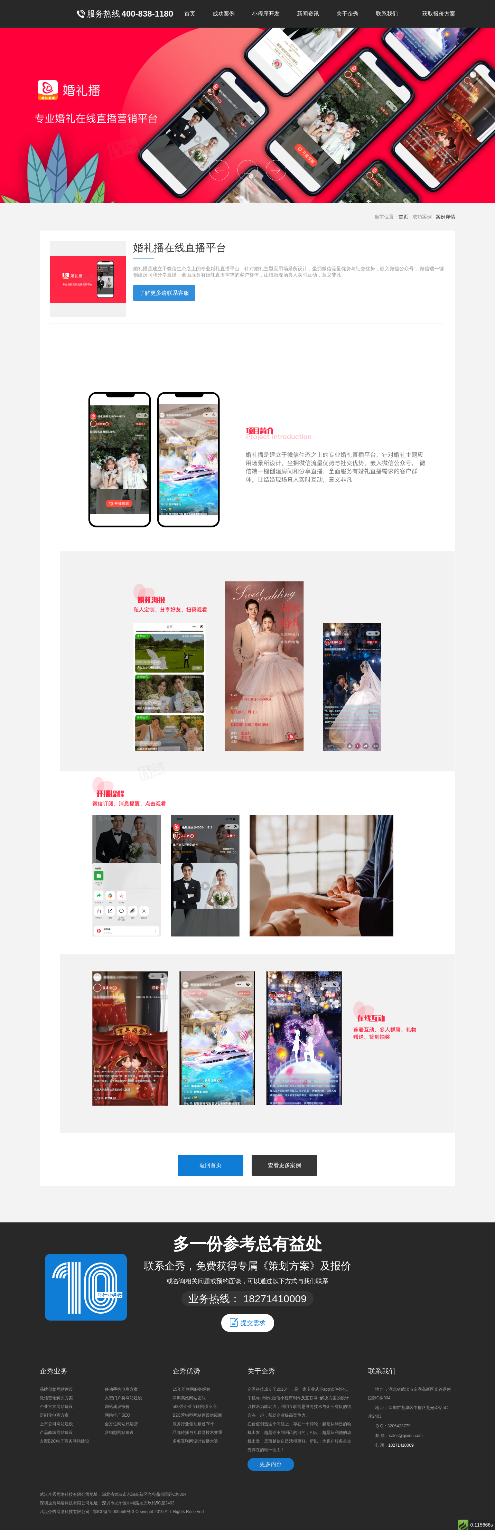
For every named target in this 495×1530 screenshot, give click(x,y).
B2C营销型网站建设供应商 (197, 1415)
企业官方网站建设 (56, 1406)
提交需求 (247, 1322)
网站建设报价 (117, 1406)
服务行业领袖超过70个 (193, 1423)
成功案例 (224, 14)
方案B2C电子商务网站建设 (64, 1441)
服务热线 (125, 14)
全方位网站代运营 (121, 1423)
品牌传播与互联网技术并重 (197, 1432)
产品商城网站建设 (56, 1432)
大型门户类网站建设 (123, 1398)
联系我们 (387, 14)
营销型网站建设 (119, 1432)
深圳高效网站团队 (189, 1398)
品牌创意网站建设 (56, 1389)
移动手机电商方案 (121, 1389)
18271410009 (275, 1298)
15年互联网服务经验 (191, 1389)
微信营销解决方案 (56, 1398)
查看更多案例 (284, 1165)
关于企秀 (347, 14)
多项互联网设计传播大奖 (195, 1441)
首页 (189, 14)
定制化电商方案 (54, 1415)
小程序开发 (266, 14)
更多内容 (271, 1464)
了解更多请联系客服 (164, 293)
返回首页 (210, 1165)
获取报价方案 (438, 14)
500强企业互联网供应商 (194, 1406)
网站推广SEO (117, 1415)
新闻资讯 (308, 14)
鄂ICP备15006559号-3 (113, 1511)
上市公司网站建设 (56, 1423)
